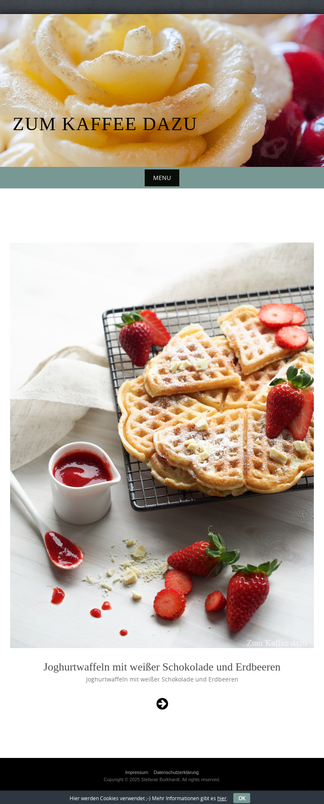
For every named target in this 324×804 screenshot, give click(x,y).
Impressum (136, 772)
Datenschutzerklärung (176, 772)
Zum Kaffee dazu (105, 124)
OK (241, 798)
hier (222, 798)
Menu (162, 178)
